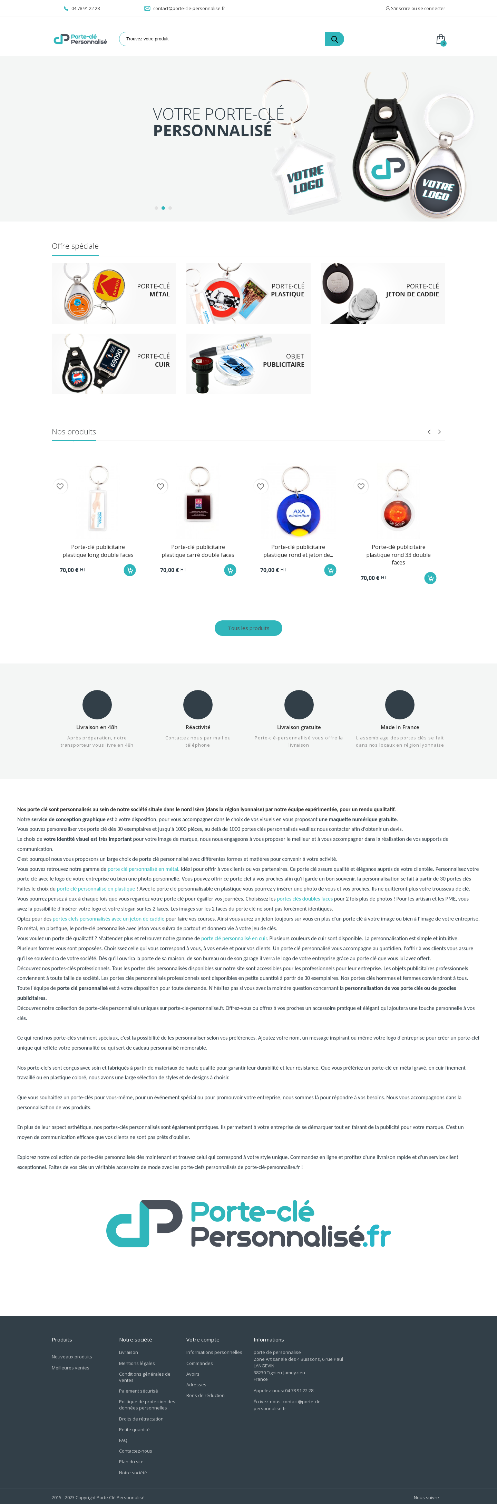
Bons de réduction (205, 1393)
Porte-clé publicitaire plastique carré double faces (198, 548)
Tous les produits (249, 625)
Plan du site (131, 1459)
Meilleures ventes (70, 1365)
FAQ (123, 1438)
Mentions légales (137, 1361)
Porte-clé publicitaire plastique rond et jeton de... (298, 548)
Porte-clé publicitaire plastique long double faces (98, 548)
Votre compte (203, 1337)
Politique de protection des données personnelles (147, 1402)
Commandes (199, 1361)
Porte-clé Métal (85, 80)
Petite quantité (134, 1427)
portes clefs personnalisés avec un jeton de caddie (109, 923)
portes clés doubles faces (305, 903)
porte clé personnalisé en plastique (96, 893)
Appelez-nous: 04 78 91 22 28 (283, 1388)
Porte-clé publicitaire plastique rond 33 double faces (398, 552)
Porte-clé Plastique (90, 95)
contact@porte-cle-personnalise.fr (184, 8)
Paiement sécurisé (138, 1388)
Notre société (133, 1470)
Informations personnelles (214, 1350)
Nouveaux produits (72, 1354)
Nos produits (74, 429)
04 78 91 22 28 (82, 8)
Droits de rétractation (141, 1416)
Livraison (128, 1350)
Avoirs (192, 1371)
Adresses (196, 1382)
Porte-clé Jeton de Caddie (97, 110)
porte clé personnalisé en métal (143, 873)
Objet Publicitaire (87, 139)
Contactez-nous (135, 1448)
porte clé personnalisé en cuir (234, 943)
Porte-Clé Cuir (83, 124)
